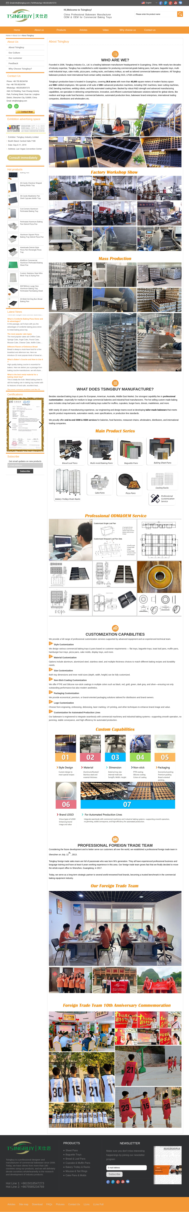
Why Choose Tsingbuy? (20, 69)
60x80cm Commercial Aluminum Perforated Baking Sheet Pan (31, 272)
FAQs (49, 1204)
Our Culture (14, 53)
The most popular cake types (19, 343)
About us (39, 30)
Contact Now (25, 112)
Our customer (15, 58)
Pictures (60, 1204)
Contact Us (74, 1204)
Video (106, 30)
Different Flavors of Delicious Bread (22, 356)
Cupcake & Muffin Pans (78, 1163)
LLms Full (98, 1204)
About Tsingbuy (16, 47)
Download (37, 1204)
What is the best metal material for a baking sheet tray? (22, 385)
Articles (83, 30)
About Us (16, 36)
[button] (41, 424)
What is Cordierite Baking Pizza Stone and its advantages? (25, 329)
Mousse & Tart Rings (76, 1171)
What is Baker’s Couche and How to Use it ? (25, 370)
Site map (23, 1204)
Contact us (149, 30)
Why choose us (128, 30)
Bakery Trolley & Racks (78, 1167)
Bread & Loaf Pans (75, 1158)
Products (61, 30)
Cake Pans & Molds (76, 1175)
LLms (86, 1204)
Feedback (13, 63)
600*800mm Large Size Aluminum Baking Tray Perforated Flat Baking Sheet (31, 298)
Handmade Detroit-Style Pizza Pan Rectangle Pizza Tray (30, 259)
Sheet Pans (72, 1150)
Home (17, 30)
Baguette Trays (74, 1154)
